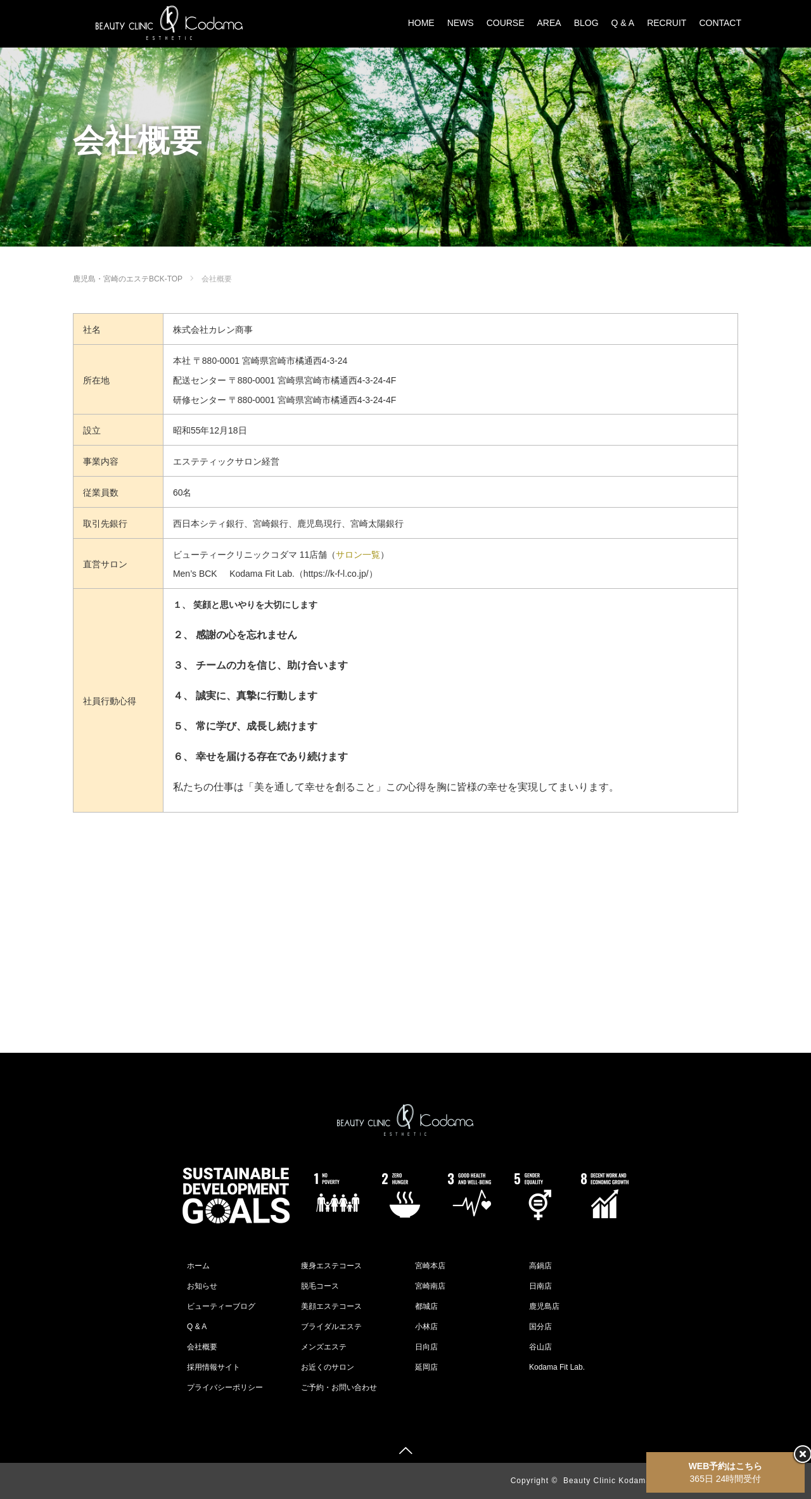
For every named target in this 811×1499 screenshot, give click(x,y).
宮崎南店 (430, 1286)
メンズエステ (324, 1346)
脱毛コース (320, 1286)
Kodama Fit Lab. (557, 1367)
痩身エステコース (331, 1265)
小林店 (426, 1326)
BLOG (586, 23)
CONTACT (720, 23)
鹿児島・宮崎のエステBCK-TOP (127, 278)
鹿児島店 (544, 1306)
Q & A (623, 23)
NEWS (460, 23)
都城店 (426, 1306)
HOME (421, 23)
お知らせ (202, 1286)
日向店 (426, 1346)
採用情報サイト (213, 1367)
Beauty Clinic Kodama (607, 1480)
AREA (549, 23)
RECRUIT (666, 23)
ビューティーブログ (221, 1306)
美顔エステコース (331, 1306)
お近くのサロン (327, 1367)
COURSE (506, 23)
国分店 (540, 1326)
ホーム (198, 1265)
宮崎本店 (430, 1265)
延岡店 (426, 1367)
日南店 (540, 1286)
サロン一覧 (358, 555)
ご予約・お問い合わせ (339, 1387)
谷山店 (540, 1346)
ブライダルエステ (331, 1326)
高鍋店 (540, 1265)
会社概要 (202, 1346)
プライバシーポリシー (225, 1387)
